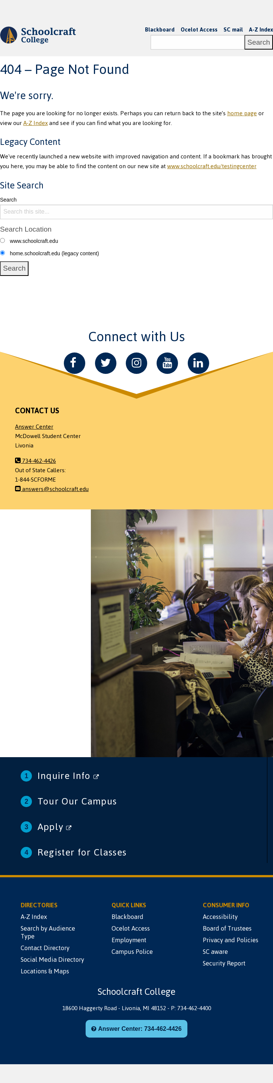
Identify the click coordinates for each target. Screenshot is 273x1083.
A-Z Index (261, 29)
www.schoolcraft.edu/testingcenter (211, 166)
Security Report (224, 963)
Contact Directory (45, 948)
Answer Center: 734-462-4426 (136, 1029)
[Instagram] (136, 363)
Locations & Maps (45, 971)
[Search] (197, 42)
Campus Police (132, 952)
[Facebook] (74, 363)
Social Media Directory (52, 959)
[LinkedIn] (198, 363)
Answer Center (34, 426)
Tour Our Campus (77, 801)
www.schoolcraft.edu (34, 241)
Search (8, 200)
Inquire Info (68, 776)
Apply (55, 827)
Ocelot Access (199, 29)
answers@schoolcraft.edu (52, 489)
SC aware (215, 952)
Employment (129, 940)
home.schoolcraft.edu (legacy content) (54, 253)
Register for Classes (82, 852)
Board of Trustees (227, 928)
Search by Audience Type (48, 932)
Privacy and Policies (230, 940)
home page (242, 113)
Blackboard (160, 29)
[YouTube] (167, 363)
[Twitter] (105, 363)
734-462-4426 (35, 461)
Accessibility (220, 917)
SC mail (233, 29)
